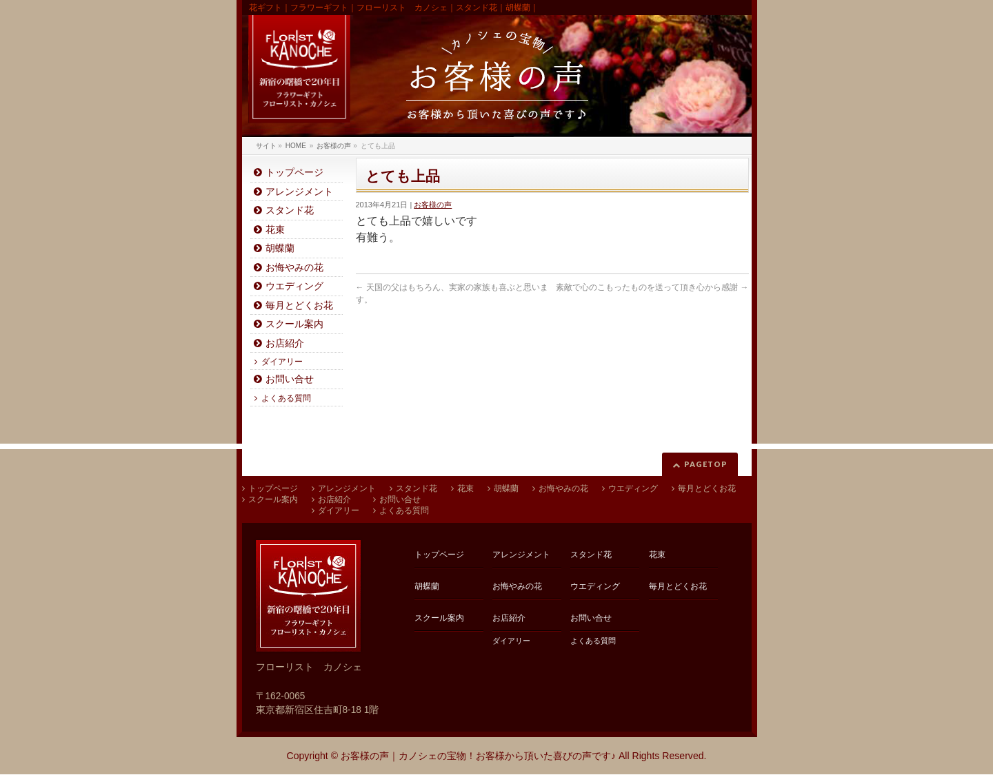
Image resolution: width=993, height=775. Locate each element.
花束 (275, 230)
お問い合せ (289, 379)
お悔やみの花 (294, 267)
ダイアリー (282, 361)
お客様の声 (433, 204)
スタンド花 (289, 210)
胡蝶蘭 (279, 248)
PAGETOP (706, 463)
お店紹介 (284, 343)
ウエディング (294, 286)
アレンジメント (299, 192)
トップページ (294, 172)
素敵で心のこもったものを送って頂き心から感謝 (652, 287)
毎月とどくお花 (299, 305)
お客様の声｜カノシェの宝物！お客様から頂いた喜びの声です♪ (478, 755)
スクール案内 (294, 324)
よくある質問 (286, 398)
